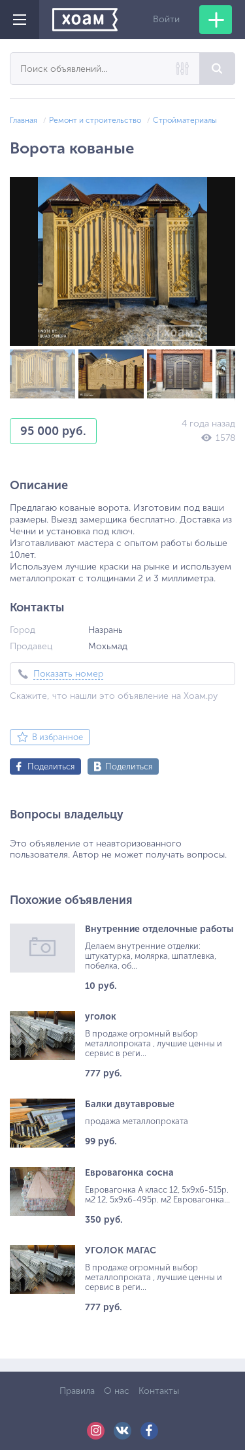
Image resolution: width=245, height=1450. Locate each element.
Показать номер (68, 673)
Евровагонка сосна (129, 1172)
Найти (217, 68)
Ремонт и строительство (95, 120)
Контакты (159, 1390)
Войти (166, 19)
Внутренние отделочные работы (159, 929)
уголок (100, 1016)
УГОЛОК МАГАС (120, 1250)
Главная (23, 120)
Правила (77, 1390)
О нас (116, 1390)
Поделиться (50, 766)
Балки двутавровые (129, 1104)
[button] (223, 188)
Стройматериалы (185, 120)
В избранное (57, 737)
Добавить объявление (215, 19)
